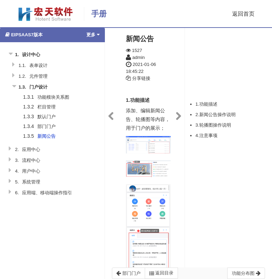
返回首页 (243, 14)
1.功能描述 (206, 104)
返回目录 (161, 273)
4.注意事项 (206, 135)
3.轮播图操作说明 (213, 125)
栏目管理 (46, 107)
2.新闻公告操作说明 (215, 114)
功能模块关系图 (53, 97)
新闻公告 (46, 136)
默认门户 (46, 116)
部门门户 (46, 126)
